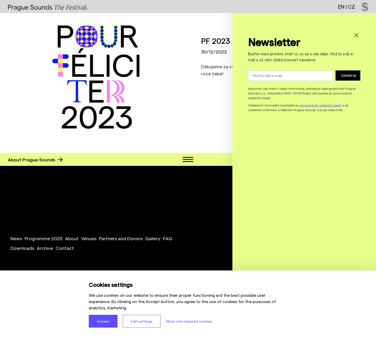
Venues (88, 238)
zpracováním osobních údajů (320, 105)
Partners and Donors (121, 238)
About (72, 238)
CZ (351, 6)
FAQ (167, 238)
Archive (45, 248)
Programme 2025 (43, 238)
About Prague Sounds (35, 159)
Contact (65, 248)
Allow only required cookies (189, 321)
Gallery (152, 238)
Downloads (22, 248)
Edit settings (141, 321)
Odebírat (348, 75)
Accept (103, 321)
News (16, 238)
